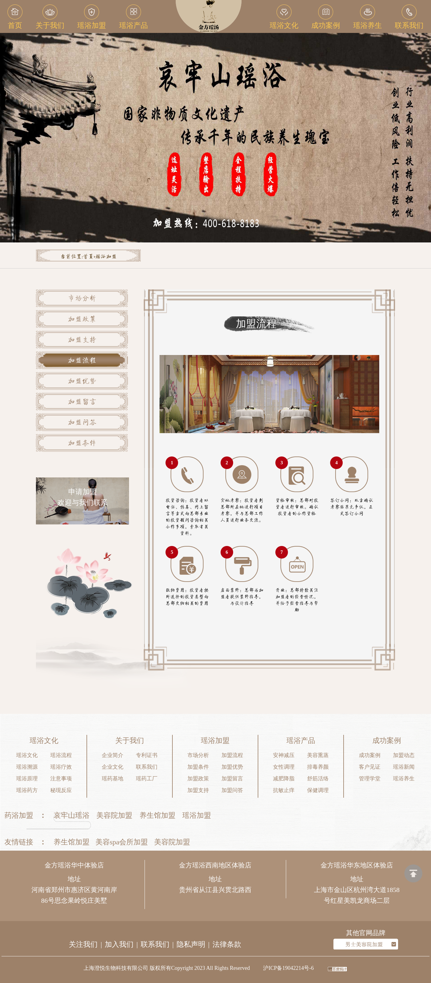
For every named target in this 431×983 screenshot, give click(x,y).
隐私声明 (191, 944)
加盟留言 (82, 402)
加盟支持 (82, 340)
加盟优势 (82, 381)
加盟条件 (82, 443)
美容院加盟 (114, 815)
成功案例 (369, 755)
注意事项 (61, 779)
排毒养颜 (318, 767)
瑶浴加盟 (196, 815)
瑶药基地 (112, 779)
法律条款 (227, 944)
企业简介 (112, 755)
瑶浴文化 (27, 755)
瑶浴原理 (27, 779)
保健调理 (318, 790)
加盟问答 (82, 422)
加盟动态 (404, 755)
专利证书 (146, 755)
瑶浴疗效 (61, 767)
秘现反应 (61, 790)
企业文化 (112, 767)
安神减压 (284, 755)
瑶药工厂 (146, 779)
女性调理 (284, 767)
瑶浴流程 (61, 755)
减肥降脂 (284, 779)
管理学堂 (369, 779)
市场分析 (82, 299)
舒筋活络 (318, 779)
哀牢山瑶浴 (71, 815)
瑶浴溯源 (27, 767)
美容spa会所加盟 (121, 842)
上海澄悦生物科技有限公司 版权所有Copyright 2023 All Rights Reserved (167, 968)
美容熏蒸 (318, 755)
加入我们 (119, 944)
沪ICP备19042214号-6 (288, 968)
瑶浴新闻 (404, 767)
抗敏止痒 (284, 790)
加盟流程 (82, 361)
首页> (89, 257)
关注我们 (83, 944)
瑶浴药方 (27, 790)
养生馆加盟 (157, 815)
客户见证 (369, 767)
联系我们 (146, 767)
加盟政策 (82, 319)
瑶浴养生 (404, 779)
